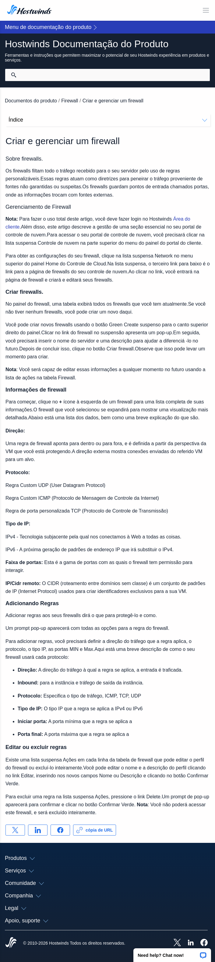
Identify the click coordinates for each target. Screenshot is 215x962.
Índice (108, 120)
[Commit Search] (13, 75)
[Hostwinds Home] (11, 943)
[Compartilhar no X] (15, 830)
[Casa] (29, 10)
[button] (172, 953)
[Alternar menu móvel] (206, 10)
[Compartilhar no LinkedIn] (38, 830)
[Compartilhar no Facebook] (60, 830)
